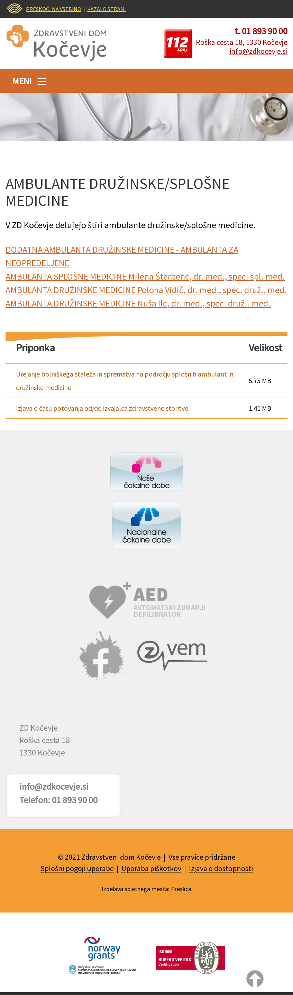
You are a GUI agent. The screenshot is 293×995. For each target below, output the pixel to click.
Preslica (181, 889)
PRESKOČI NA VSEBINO (53, 9)
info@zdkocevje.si (258, 51)
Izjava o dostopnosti (221, 868)
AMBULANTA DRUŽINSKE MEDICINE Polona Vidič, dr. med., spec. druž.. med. (146, 289)
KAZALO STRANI (106, 9)
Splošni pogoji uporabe (77, 868)
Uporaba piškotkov (151, 868)
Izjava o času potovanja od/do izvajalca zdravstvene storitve (102, 408)
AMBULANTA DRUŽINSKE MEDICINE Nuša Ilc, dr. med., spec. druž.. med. (138, 303)
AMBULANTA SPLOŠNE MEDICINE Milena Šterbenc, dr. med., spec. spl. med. (145, 276)
